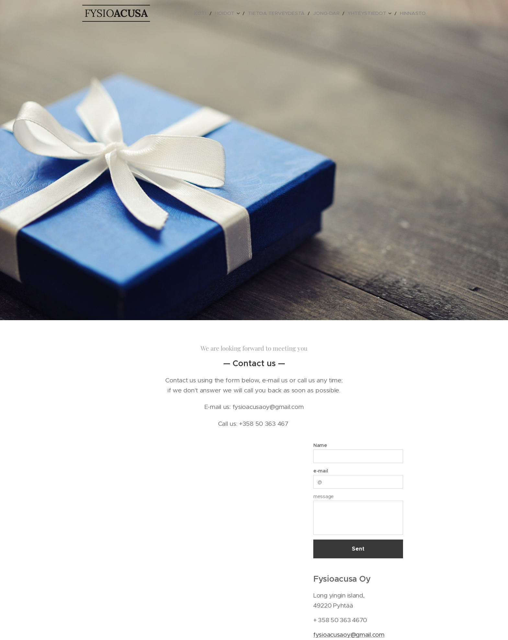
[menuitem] (226, 13)
